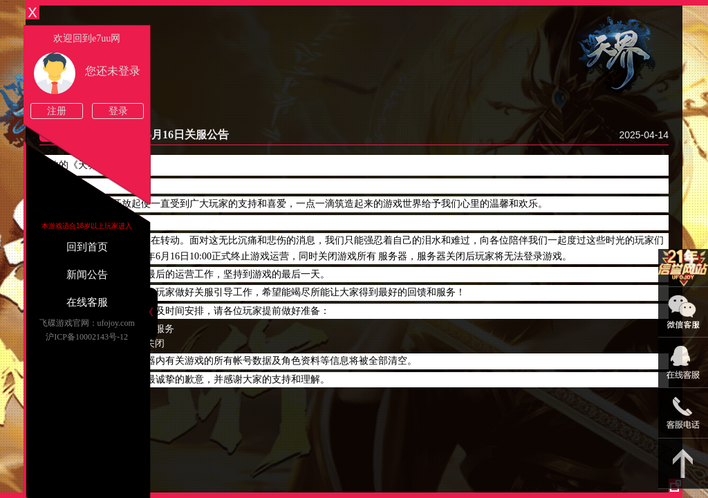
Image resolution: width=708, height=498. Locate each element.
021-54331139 (683, 413)
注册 (56, 111)
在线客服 (87, 302)
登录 (118, 111)
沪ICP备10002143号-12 (87, 337)
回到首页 (87, 246)
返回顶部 (683, 464)
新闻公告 (87, 274)
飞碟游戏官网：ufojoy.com (87, 323)
